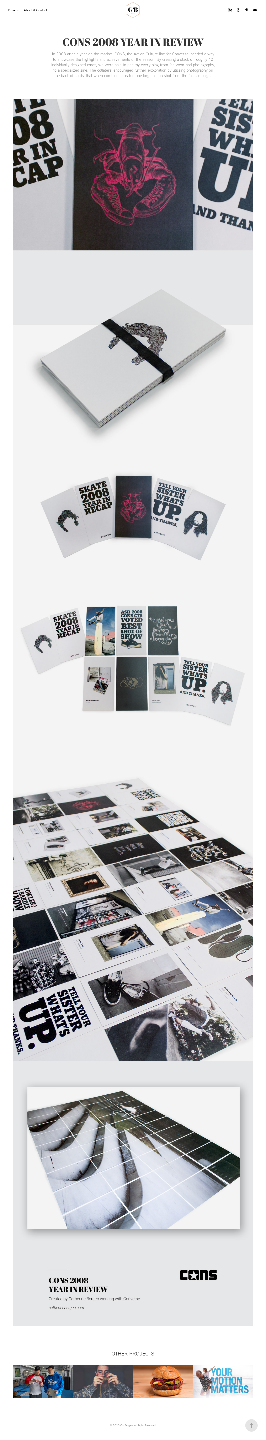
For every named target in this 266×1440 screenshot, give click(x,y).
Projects (13, 10)
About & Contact (35, 10)
